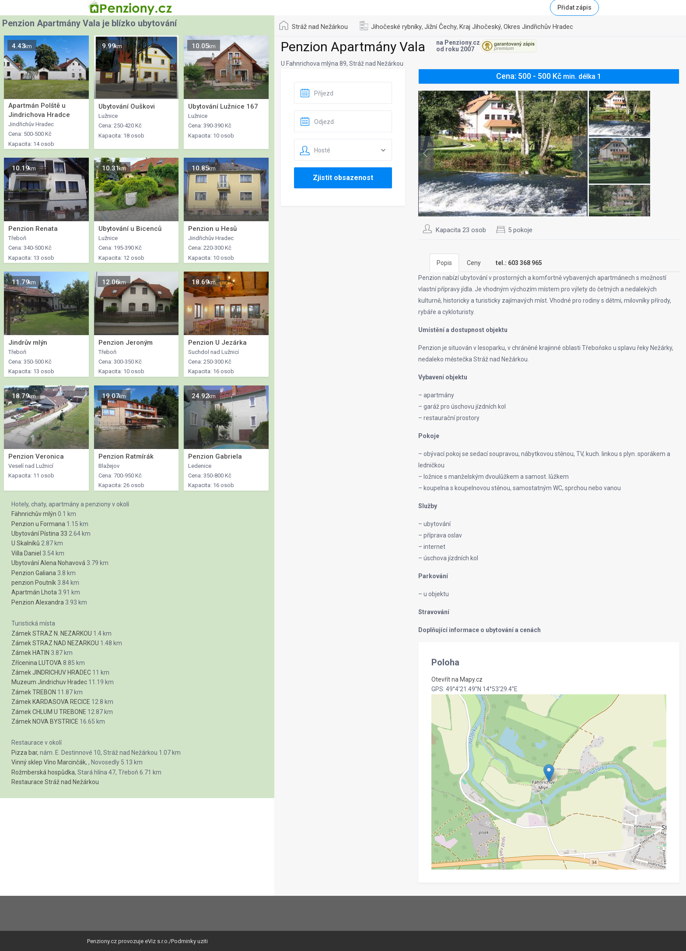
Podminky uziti (189, 941)
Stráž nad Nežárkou (320, 27)
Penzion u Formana (38, 523)
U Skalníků (25, 543)
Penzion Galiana (33, 572)
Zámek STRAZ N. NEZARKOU (51, 633)
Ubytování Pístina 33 (39, 533)
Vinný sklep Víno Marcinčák (48, 762)
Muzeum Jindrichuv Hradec (49, 682)
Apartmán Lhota (34, 592)
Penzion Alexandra (37, 602)
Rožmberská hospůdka (43, 772)
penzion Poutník (33, 582)
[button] (548, 773)
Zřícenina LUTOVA (36, 662)
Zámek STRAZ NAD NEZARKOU (55, 643)
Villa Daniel (26, 553)
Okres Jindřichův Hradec (538, 27)
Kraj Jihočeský (480, 27)
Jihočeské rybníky (396, 27)
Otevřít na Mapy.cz (457, 679)
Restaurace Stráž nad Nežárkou (55, 781)
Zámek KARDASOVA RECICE (50, 701)
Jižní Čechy (440, 27)
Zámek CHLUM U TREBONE (48, 711)
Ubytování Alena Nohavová (48, 562)
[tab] (519, 263)
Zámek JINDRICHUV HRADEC (51, 672)
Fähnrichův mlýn (33, 513)
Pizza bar (24, 752)
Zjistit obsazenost (343, 177)
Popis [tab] (444, 262)
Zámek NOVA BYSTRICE (44, 721)
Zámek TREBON (33, 692)
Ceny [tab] (474, 262)
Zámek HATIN (30, 652)
